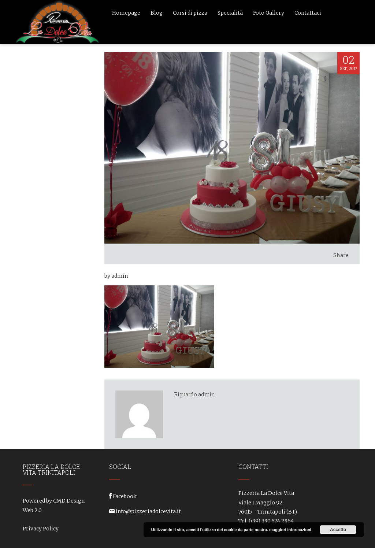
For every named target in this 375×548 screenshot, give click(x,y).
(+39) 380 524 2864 (271, 521)
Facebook (125, 496)
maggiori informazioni (290, 529)
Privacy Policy (41, 528)
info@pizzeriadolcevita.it (148, 511)
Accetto (338, 529)
